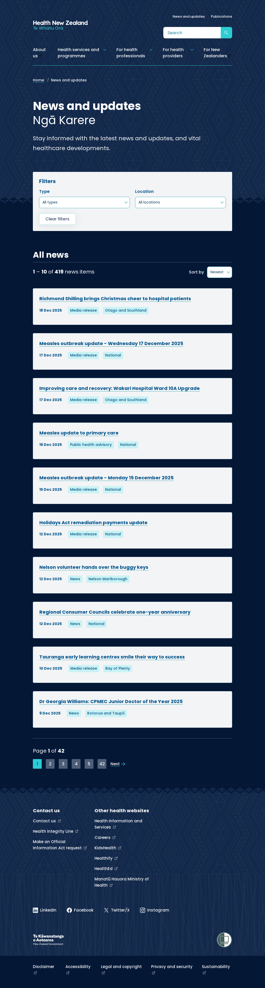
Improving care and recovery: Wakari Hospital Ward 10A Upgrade (119, 388)
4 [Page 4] (76, 764)
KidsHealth (105, 848)
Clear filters (57, 219)
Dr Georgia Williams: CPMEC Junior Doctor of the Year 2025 (111, 701)
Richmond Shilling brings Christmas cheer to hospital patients (115, 298)
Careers (103, 837)
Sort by (196, 272)
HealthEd (104, 868)
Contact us (45, 821)
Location (144, 191)
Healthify (104, 858)
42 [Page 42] (102, 764)
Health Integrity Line (53, 831)
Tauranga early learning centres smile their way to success (112, 657)
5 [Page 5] (89, 764)
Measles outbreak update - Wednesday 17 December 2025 (111, 343)
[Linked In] (44, 910)
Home (38, 80)
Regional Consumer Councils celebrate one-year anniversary (114, 612)
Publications (221, 16)
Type (44, 191)
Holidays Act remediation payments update (93, 522)
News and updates (189, 16)
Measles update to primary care (79, 433)
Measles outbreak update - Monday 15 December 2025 (106, 477)
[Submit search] (226, 32)
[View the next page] (118, 764)
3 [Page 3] (63, 764)
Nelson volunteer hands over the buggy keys (93, 567)
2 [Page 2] (50, 764)
